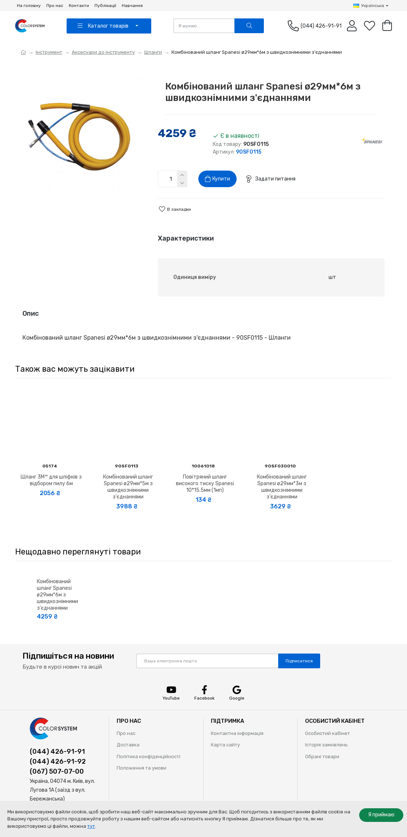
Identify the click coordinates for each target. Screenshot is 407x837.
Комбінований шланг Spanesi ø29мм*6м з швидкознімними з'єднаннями (57, 595)
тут (91, 826)
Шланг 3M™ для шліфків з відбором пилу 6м (51, 480)
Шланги (153, 52)
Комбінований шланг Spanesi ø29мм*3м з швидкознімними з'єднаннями (282, 487)
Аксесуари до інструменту (103, 52)
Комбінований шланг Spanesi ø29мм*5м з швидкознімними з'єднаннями (128, 487)
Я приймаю (381, 815)
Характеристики (186, 238)
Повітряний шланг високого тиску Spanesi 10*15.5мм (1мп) (205, 483)
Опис (30, 313)
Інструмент (49, 52)
